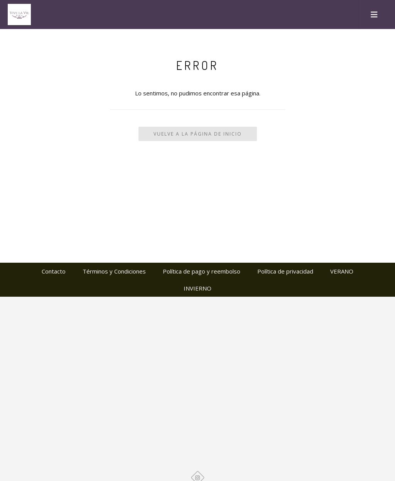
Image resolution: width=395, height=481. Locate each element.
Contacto (54, 271)
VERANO (341, 271)
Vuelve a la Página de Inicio (198, 134)
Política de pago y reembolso (201, 271)
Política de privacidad (285, 271)
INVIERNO (197, 288)
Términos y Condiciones (114, 271)
